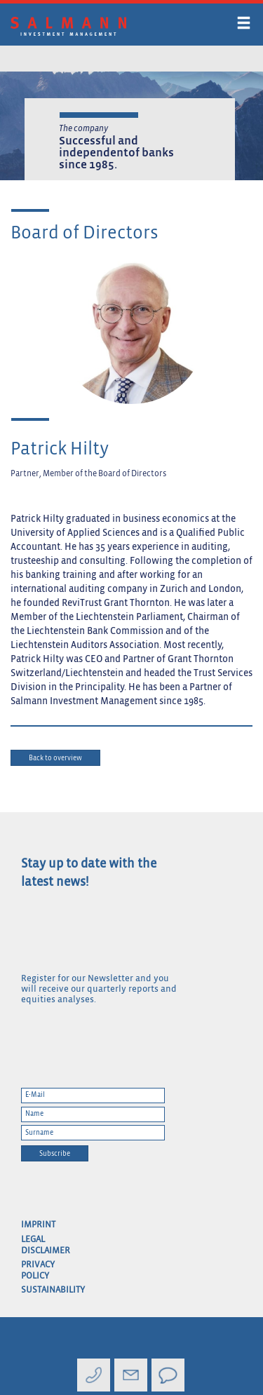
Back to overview (55, 758)
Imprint (38, 1224)
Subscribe (54, 1153)
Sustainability (40, 1290)
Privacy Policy (38, 1270)
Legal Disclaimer (40, 1245)
